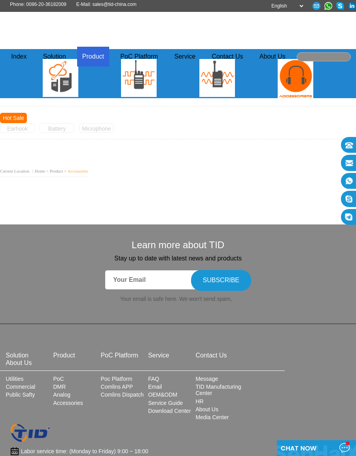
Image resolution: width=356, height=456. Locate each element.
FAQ (153, 379)
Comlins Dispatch (122, 394)
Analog (61, 394)
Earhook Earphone (18, 129)
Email (155, 387)
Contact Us (227, 56)
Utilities (14, 379)
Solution (54, 56)
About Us (272, 56)
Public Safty (20, 394)
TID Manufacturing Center (218, 390)
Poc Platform (116, 379)
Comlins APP (116, 387)
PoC (58, 379)
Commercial (20, 387)
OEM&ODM (162, 394)
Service (184, 56)
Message (206, 379)
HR (199, 401)
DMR (59, 387)
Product (93, 56)
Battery (57, 128)
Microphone (96, 128)
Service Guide (165, 403)
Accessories (68, 403)
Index (19, 56)
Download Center (169, 411)
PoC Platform (139, 56)
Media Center (212, 417)
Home (40, 171)
